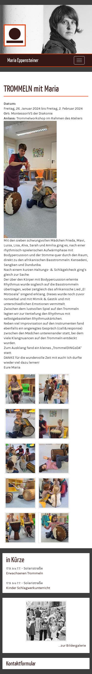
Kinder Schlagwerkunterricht (28, 588)
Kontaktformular (21, 663)
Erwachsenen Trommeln (24, 573)
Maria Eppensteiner (23, 60)
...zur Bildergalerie (72, 646)
